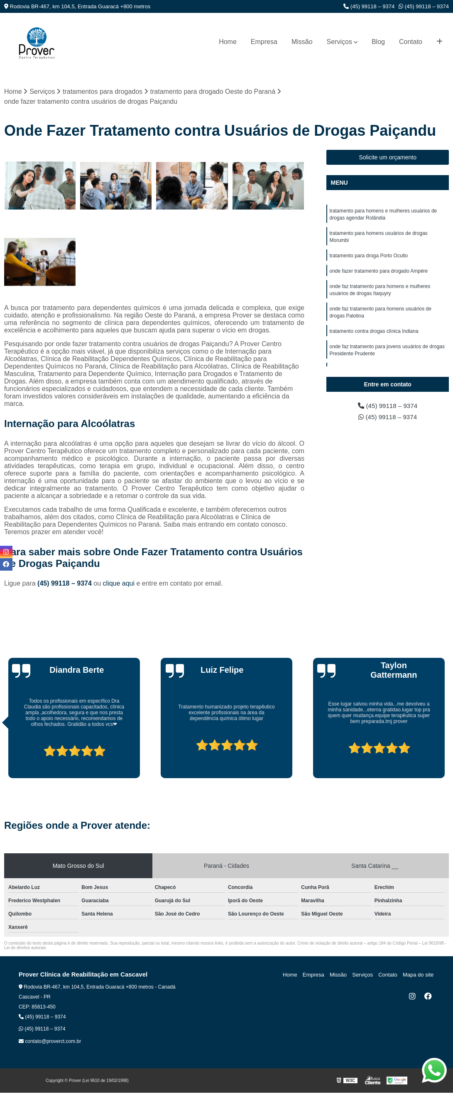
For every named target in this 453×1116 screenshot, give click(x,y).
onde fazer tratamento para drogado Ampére (378, 273)
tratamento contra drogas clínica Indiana (373, 336)
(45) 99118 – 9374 (368, 6)
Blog (378, 41)
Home (228, 41)
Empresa (264, 41)
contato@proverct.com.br (50, 1041)
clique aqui (119, 583)
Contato (410, 41)
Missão (302, 41)
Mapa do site (418, 975)
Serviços (339, 41)
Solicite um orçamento (387, 157)
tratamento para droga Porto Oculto (368, 258)
